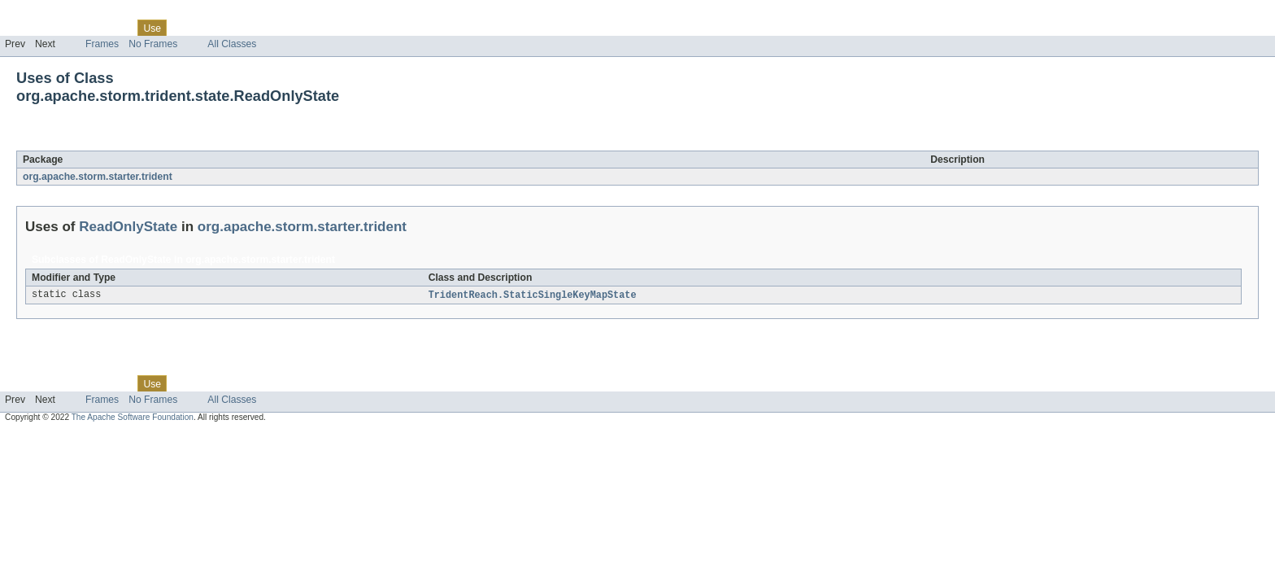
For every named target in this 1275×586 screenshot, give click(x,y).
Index (278, 27)
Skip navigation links (44, 14)
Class (116, 27)
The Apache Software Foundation (133, 417)
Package (75, 27)
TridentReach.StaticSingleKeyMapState (533, 295)
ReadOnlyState (146, 141)
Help (310, 27)
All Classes (231, 44)
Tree (186, 27)
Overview (25, 27)
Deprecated (231, 27)
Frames (102, 44)
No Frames (152, 44)
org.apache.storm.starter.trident (97, 176)
